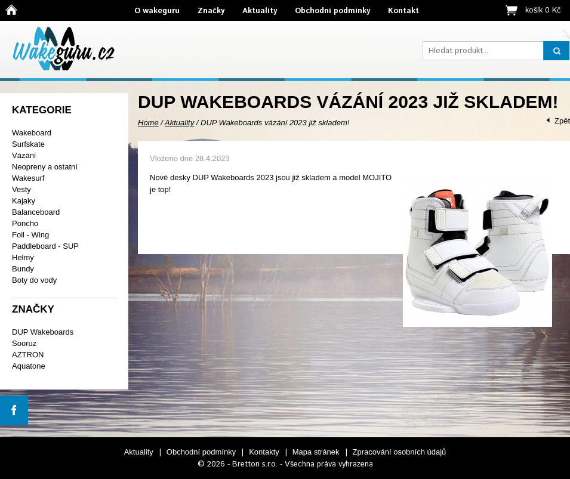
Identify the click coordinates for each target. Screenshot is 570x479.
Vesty (21, 189)
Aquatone (28, 365)
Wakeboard (31, 132)
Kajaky (23, 200)
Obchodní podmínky (332, 11)
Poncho (25, 223)
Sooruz (24, 343)
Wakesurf (28, 178)
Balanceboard (36, 212)
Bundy (23, 268)
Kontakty (264, 451)
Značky (211, 11)
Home (148, 122)
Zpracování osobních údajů (399, 451)
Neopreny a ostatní (45, 166)
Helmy (23, 257)
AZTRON (28, 354)
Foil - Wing (30, 234)
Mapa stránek (316, 451)
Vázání (24, 155)
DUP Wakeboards (42, 331)
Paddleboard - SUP (45, 246)
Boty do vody (34, 280)
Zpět (562, 121)
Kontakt (403, 11)
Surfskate (28, 144)
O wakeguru (157, 11)
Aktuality (259, 11)
